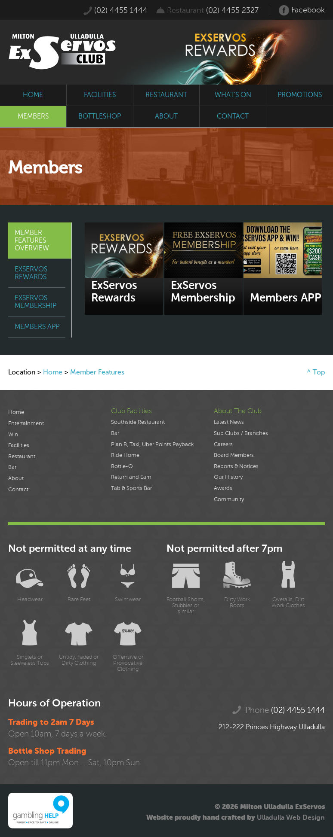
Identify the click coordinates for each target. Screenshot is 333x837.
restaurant (166, 95)
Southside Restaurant (138, 422)
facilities (100, 95)
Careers (223, 444)
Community (229, 499)
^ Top (316, 372)
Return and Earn (131, 477)
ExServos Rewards (31, 273)
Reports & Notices (236, 466)
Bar (12, 467)
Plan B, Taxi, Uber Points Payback (152, 444)
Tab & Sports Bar (131, 488)
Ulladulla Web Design (291, 818)
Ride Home (125, 455)
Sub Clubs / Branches (241, 433)
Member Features (97, 372)
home (33, 95)
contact (233, 116)
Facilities (18, 445)
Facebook (302, 10)
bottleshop (99, 116)
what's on (233, 95)
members (33, 116)
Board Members (234, 455)
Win (13, 435)
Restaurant (21, 457)
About (16, 478)
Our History (228, 477)
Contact (18, 490)
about (166, 116)
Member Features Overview (32, 240)
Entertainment (26, 423)
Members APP (37, 327)
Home (52, 372)
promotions (300, 95)
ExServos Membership (35, 302)
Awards (223, 488)
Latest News (229, 422)
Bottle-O (122, 466)
